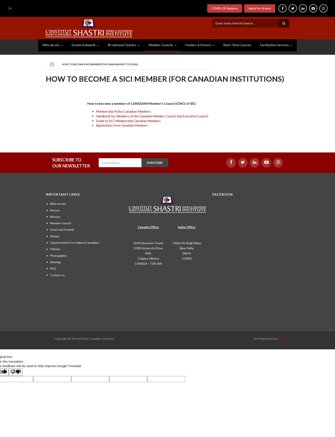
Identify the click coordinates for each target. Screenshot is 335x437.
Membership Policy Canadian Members (123, 111)
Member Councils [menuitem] (160, 45)
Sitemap (55, 262)
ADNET (284, 338)
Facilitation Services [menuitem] (274, 45)
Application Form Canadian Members (122, 125)
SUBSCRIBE (155, 162)
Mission (55, 216)
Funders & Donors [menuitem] (198, 45)
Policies (55, 249)
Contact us (57, 275)
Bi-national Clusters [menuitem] (122, 45)
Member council (60, 223)
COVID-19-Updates (225, 8)
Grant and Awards (62, 229)
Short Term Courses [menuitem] (237, 45)
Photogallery (58, 255)
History (55, 210)
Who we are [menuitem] (51, 45)
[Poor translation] (15, 372)
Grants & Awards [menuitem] (84, 45)
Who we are (58, 203)
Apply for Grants (259, 8)
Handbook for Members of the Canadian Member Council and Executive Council (152, 116)
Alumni (54, 236)
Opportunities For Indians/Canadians (75, 242)
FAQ (53, 268)
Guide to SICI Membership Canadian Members (128, 121)
